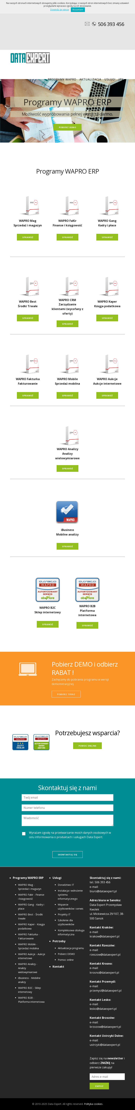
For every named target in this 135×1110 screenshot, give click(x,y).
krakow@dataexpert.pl (104, 936)
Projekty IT (64, 914)
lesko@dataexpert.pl (103, 1009)
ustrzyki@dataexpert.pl (105, 1045)
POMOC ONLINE (87, 745)
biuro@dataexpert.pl (103, 891)
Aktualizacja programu (71, 948)
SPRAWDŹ (27, 237)
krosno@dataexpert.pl (104, 972)
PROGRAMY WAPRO (62, 79)
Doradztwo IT (66, 884)
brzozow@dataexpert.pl (105, 1027)
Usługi (109, 79)
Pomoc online (66, 959)
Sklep (119, 86)
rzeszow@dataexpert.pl (105, 954)
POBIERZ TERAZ (66, 694)
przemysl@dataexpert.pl (105, 990)
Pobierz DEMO (66, 954)
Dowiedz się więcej (59, 9)
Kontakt (104, 86)
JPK (121, 79)
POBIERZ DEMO (67, 127)
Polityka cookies (93, 1104)
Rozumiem (78, 9)
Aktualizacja (90, 79)
